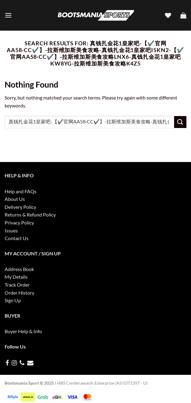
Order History (19, 293)
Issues (11, 230)
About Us (15, 199)
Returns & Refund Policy (30, 214)
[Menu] (8, 15)
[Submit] (180, 122)
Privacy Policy (19, 222)
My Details (16, 277)
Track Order (17, 285)
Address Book (19, 269)
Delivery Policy (20, 207)
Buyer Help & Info (23, 331)
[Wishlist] (168, 15)
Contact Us (17, 238)
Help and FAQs (20, 191)
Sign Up (13, 300)
